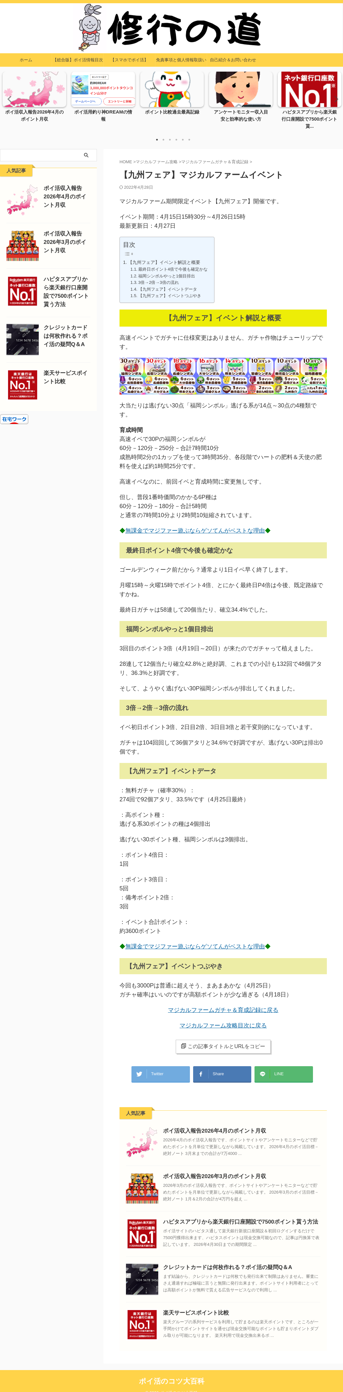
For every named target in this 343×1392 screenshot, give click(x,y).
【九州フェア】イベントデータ (167, 282)
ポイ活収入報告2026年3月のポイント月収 (208, 1166)
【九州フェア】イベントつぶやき (169, 288)
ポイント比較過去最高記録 (172, 112)
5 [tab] (183, 133)
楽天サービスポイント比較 (192, 1302)
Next (334, 95)
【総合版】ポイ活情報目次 (78, 59)
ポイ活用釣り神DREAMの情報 (103, 112)
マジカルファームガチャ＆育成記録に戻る (223, 1003)
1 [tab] (157, 133)
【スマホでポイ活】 (129, 59)
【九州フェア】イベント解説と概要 (164, 255)
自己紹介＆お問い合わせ (233, 59)
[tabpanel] (34, 99)
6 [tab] (189, 133)
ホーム (26, 59)
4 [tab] (176, 133)
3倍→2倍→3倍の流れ (158, 275)
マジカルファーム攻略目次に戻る (223, 1019)
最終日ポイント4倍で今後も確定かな (173, 262)
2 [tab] (163, 133)
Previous (9, 95)
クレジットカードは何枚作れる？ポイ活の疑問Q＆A (220, 1257)
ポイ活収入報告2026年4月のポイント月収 (208, 1120)
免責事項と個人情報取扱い (181, 59)
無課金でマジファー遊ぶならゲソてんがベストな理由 (196, 524)
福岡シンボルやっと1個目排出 (166, 268)
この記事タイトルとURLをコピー (223, 1039)
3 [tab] (170, 133)
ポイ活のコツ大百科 (171, 1371)
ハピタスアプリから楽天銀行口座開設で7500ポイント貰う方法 (231, 1211)
